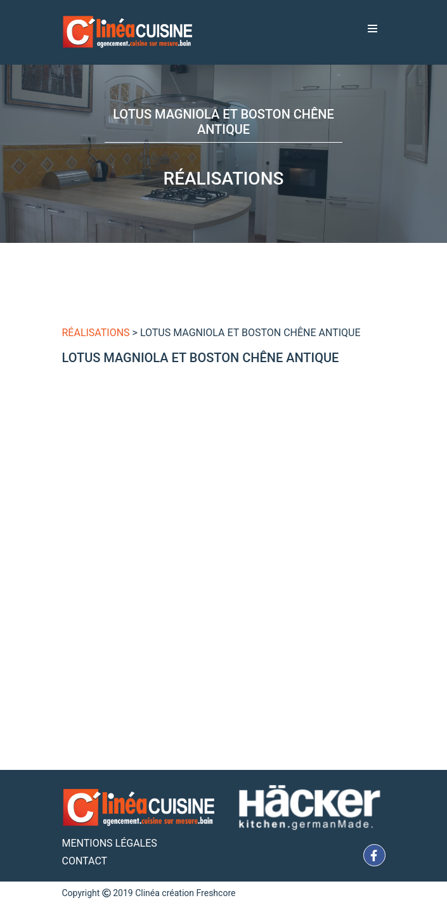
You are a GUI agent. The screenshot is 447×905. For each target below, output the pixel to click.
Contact (85, 861)
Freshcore (216, 893)
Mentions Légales (109, 843)
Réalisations (96, 333)
